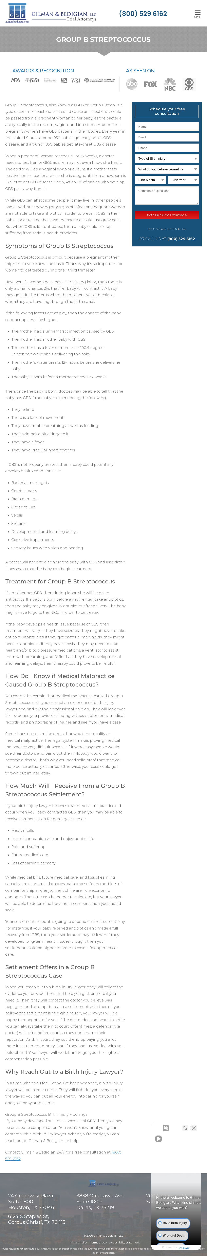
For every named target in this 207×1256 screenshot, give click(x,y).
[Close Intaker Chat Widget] (193, 1127)
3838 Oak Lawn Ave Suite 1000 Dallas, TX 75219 (100, 1202)
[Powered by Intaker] (172, 1247)
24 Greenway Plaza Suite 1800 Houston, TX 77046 (31, 1202)
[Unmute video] (135, 1127)
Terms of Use (98, 1242)
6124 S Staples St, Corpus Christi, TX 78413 (36, 1219)
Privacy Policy (79, 1242)
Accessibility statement (124, 1242)
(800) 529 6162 (143, 13)
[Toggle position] (185, 1127)
